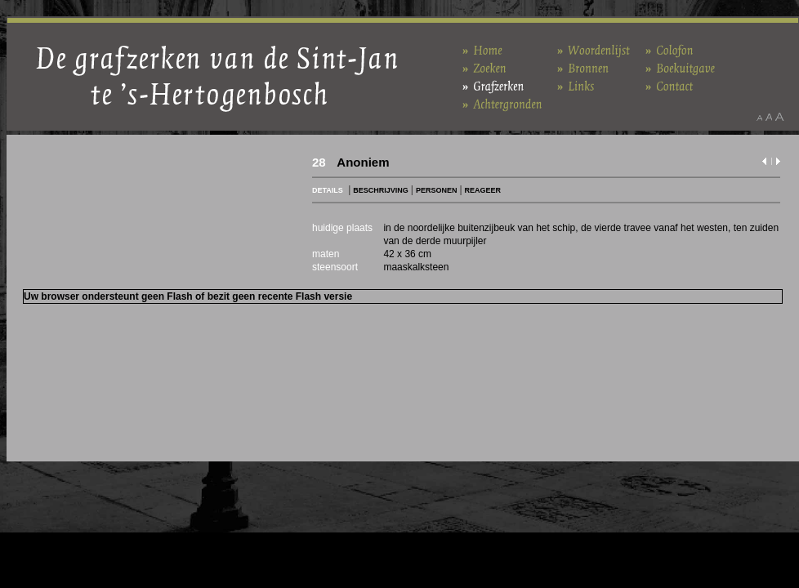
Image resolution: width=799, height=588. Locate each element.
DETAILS (327, 190)
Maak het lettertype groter (779, 117)
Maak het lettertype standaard (769, 117)
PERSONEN (437, 190)
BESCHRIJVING (380, 190)
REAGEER (483, 190)
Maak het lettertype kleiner (759, 117)
